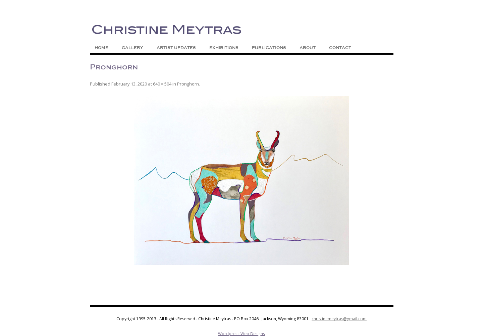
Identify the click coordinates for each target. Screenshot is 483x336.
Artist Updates (176, 47)
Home (101, 47)
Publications (269, 47)
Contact (340, 47)
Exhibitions (223, 47)
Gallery (132, 47)
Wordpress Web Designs (241, 333)
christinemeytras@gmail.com (339, 319)
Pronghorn (188, 84)
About (308, 47)
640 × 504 (162, 84)
